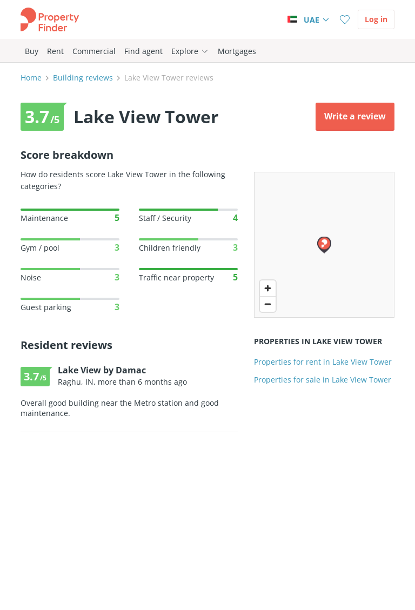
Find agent (143, 51)
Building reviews (83, 77)
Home (31, 77)
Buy (31, 51)
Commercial (94, 51)
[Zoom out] (268, 304)
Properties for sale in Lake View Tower (322, 379)
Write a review (355, 116)
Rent (55, 51)
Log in (376, 19)
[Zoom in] (268, 288)
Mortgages (237, 51)
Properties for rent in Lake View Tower (323, 362)
